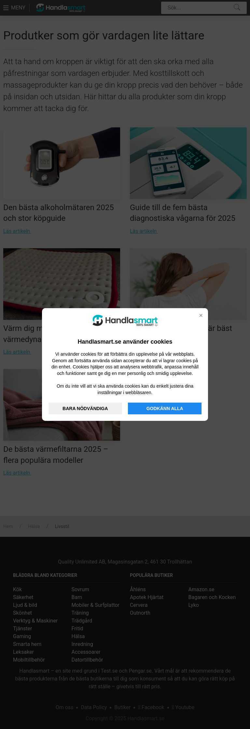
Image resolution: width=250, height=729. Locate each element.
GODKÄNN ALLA (164, 408)
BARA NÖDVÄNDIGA (85, 408)
